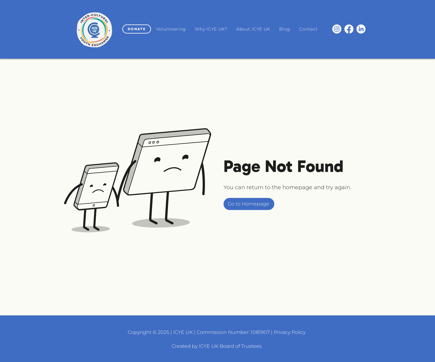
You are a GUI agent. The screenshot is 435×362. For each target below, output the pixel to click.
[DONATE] (136, 29)
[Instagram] (336, 29)
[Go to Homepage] (249, 204)
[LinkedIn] (361, 29)
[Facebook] (348, 29)
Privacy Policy (289, 332)
